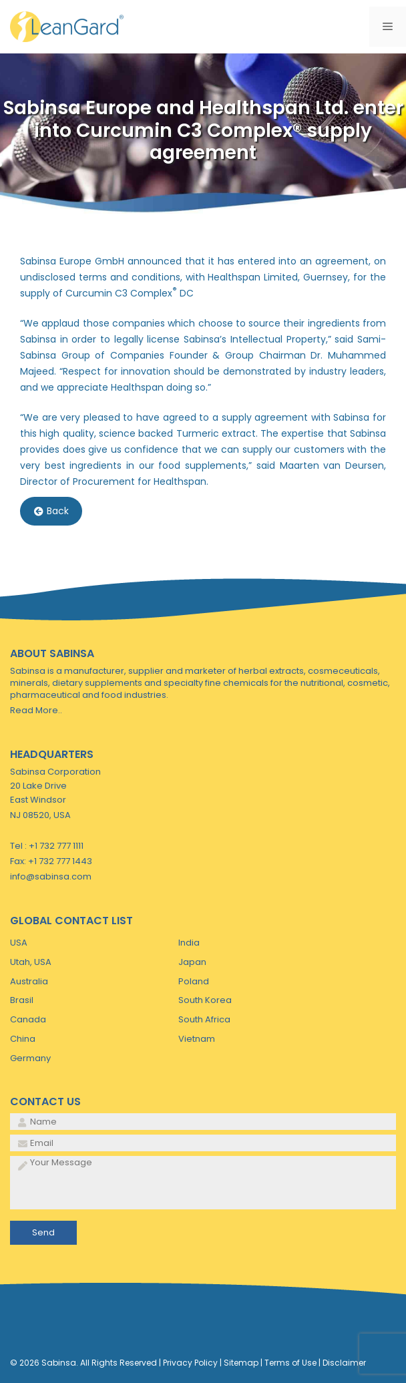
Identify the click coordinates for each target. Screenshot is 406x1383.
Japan (192, 962)
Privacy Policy (190, 1362)
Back (51, 511)
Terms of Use (290, 1362)
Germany (30, 1058)
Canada (28, 1019)
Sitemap (241, 1362)
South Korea (205, 1000)
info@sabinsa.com (50, 876)
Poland (193, 981)
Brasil (21, 1000)
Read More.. (36, 710)
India (189, 942)
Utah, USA (30, 962)
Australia (29, 981)
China (22, 1038)
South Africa (204, 1019)
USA (18, 942)
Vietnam (196, 1038)
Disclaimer (344, 1362)
